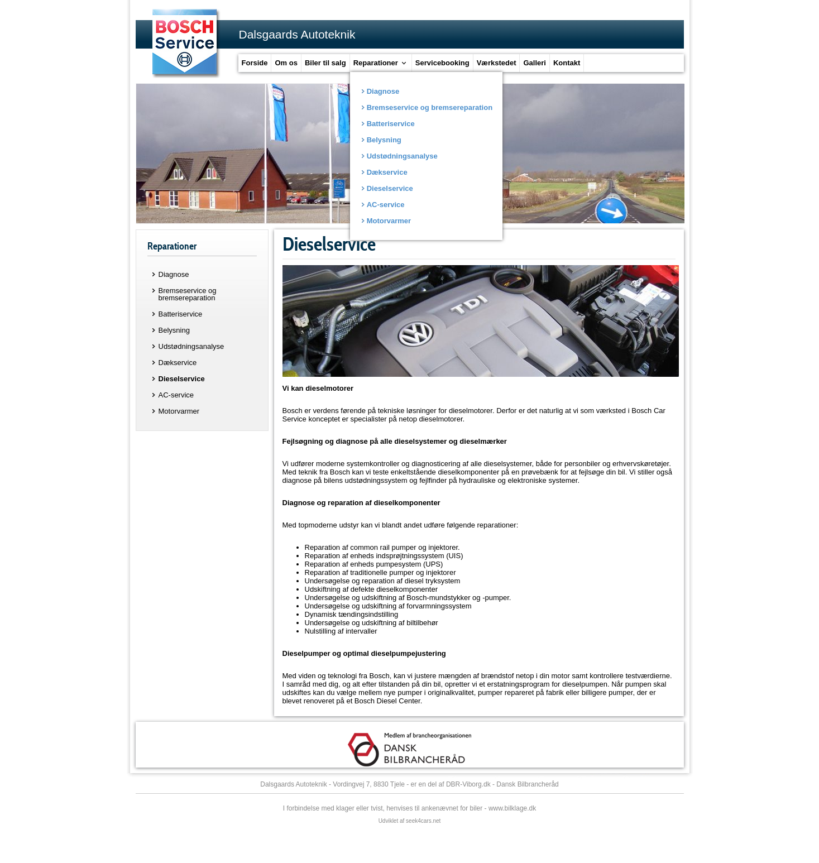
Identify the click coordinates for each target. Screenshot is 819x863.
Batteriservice (181, 314)
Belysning (174, 330)
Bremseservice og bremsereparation (188, 294)
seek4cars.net (423, 821)
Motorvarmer (179, 411)
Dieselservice (182, 379)
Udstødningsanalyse (191, 346)
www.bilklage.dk (512, 808)
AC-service (176, 395)
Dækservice (178, 362)
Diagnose (174, 274)
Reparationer (172, 246)
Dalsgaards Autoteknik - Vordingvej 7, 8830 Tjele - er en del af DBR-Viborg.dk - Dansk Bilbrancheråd (409, 784)
